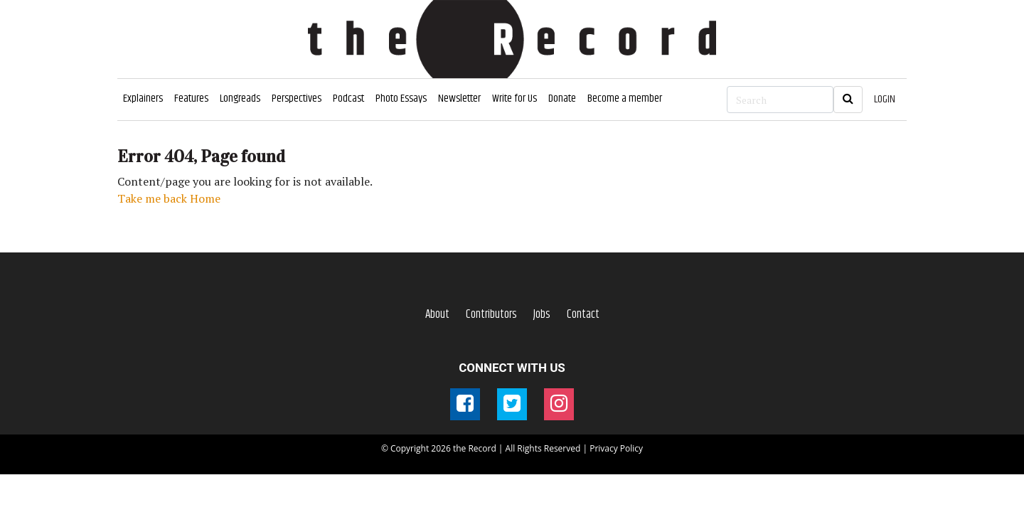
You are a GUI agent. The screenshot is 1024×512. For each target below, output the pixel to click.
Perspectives (296, 98)
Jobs (541, 314)
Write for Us (514, 98)
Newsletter (459, 98)
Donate (562, 98)
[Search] (780, 99)
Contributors (491, 314)
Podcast (348, 98)
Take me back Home (168, 198)
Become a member (624, 98)
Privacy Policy (616, 448)
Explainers (143, 98)
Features (191, 98)
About (437, 314)
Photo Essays (401, 98)
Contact (583, 314)
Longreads (240, 98)
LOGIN (884, 99)
